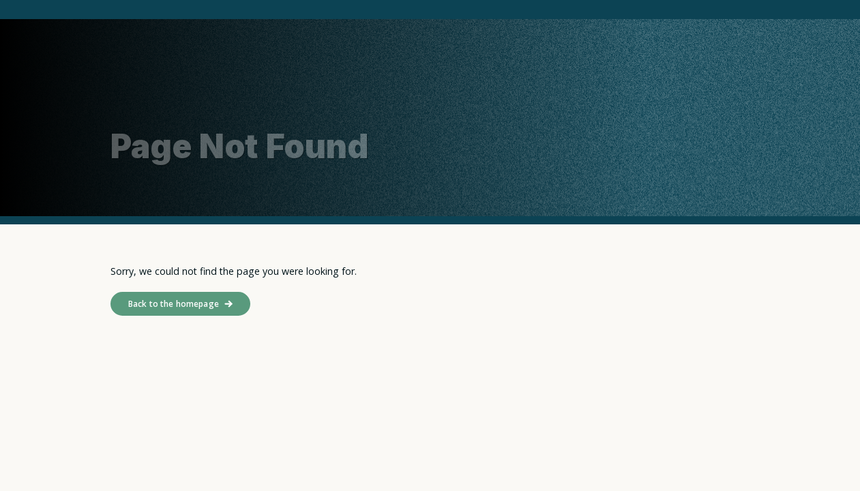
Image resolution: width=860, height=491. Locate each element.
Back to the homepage (173, 304)
